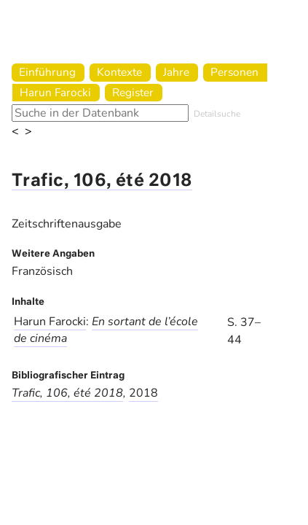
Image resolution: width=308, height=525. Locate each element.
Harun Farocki (55, 92)
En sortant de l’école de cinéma (106, 330)
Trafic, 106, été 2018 (102, 181)
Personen (234, 71)
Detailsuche (217, 114)
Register (133, 92)
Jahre (176, 71)
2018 (143, 393)
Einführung (47, 71)
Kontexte (119, 71)
